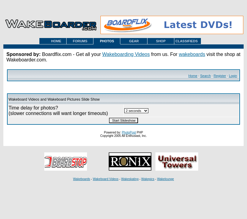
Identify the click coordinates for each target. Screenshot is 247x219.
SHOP (160, 41)
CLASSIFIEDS (187, 41)
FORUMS (80, 41)
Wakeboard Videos (105, 179)
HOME (56, 41)
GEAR (134, 41)
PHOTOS (107, 41)
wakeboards (192, 54)
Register (219, 76)
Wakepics (147, 179)
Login (233, 76)
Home (192, 76)
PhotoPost (129, 132)
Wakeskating (130, 179)
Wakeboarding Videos (126, 54)
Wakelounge (165, 179)
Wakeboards (81, 179)
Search (205, 76)
